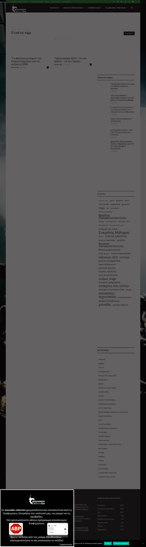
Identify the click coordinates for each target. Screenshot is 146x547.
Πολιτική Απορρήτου (121, 543)
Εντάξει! (108, 543)
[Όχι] (143, 543)
